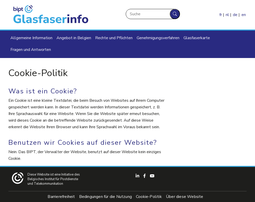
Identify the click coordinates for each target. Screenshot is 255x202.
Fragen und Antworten (30, 49)
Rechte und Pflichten (114, 38)
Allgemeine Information (31, 38)
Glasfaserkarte (196, 38)
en (244, 15)
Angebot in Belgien (73, 38)
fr (220, 15)
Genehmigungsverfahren (158, 38)
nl (227, 15)
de (235, 15)
